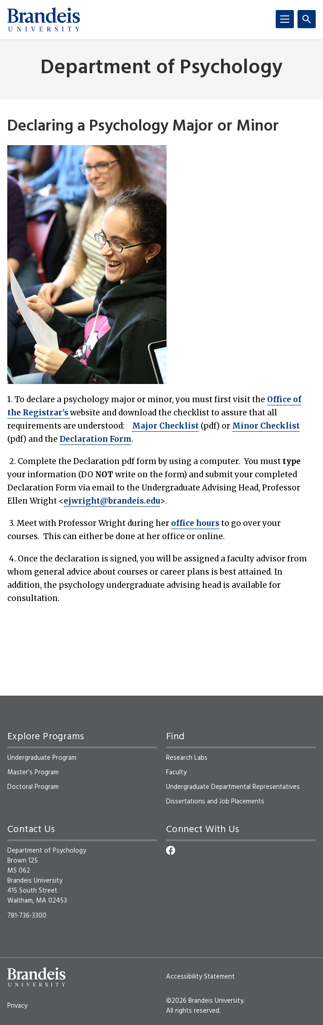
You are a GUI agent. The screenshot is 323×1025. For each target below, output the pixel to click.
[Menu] (285, 19)
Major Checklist (165, 426)
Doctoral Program (33, 787)
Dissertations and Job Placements (215, 801)
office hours (195, 523)
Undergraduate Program (41, 757)
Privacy (17, 1005)
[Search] (307, 19)
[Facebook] (170, 850)
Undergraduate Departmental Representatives (233, 787)
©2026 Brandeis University (204, 1000)
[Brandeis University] (43, 19)
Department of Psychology (161, 68)
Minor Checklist (266, 426)
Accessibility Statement (200, 976)
